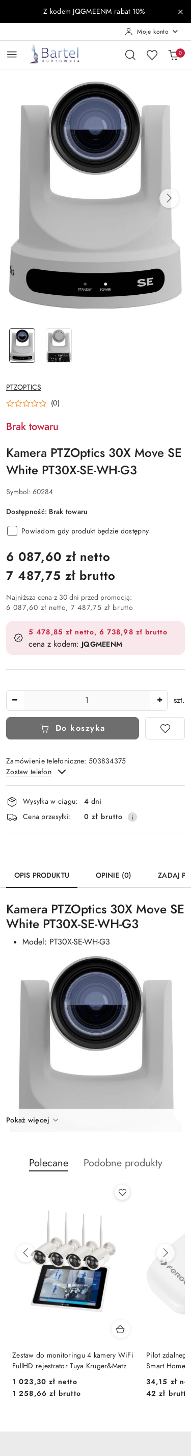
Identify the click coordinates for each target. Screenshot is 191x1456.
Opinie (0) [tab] (113, 875)
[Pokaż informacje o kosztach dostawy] (132, 817)
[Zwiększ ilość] (159, 700)
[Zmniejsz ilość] (14, 700)
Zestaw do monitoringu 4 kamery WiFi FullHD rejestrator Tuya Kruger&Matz (72, 1360)
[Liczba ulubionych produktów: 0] (151, 54)
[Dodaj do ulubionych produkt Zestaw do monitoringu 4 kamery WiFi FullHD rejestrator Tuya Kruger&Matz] (122, 1192)
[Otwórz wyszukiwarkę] (130, 54)
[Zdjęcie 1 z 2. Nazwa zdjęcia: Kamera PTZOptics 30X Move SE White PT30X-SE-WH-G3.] (22, 345)
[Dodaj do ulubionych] (165, 728)
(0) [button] (55, 403)
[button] (169, 198)
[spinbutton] (87, 700)
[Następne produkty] (165, 1253)
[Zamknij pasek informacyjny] (180, 11)
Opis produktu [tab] (41, 875)
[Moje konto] (152, 31)
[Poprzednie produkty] (25, 1253)
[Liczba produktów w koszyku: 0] (173, 54)
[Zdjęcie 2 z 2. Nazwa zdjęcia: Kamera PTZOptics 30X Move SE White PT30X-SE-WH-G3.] (59, 345)
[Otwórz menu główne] (12, 54)
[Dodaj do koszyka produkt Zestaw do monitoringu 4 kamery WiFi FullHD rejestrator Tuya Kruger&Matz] (121, 1329)
